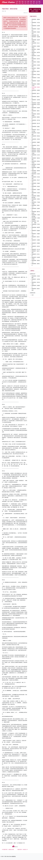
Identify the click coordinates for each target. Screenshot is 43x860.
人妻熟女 (17, 2)
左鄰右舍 (31, 2)
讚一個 (14, 846)
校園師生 (28, 2)
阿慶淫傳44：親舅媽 (36, 150)
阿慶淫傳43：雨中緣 (36, 148)
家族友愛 (22, 2)
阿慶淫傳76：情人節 (36, 249)
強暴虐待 (34, 2)
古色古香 (25, 2)
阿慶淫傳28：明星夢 (36, 102)
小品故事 (37, 2)
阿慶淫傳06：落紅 (35, 35)
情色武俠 (20, 2)
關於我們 (39, 2)
